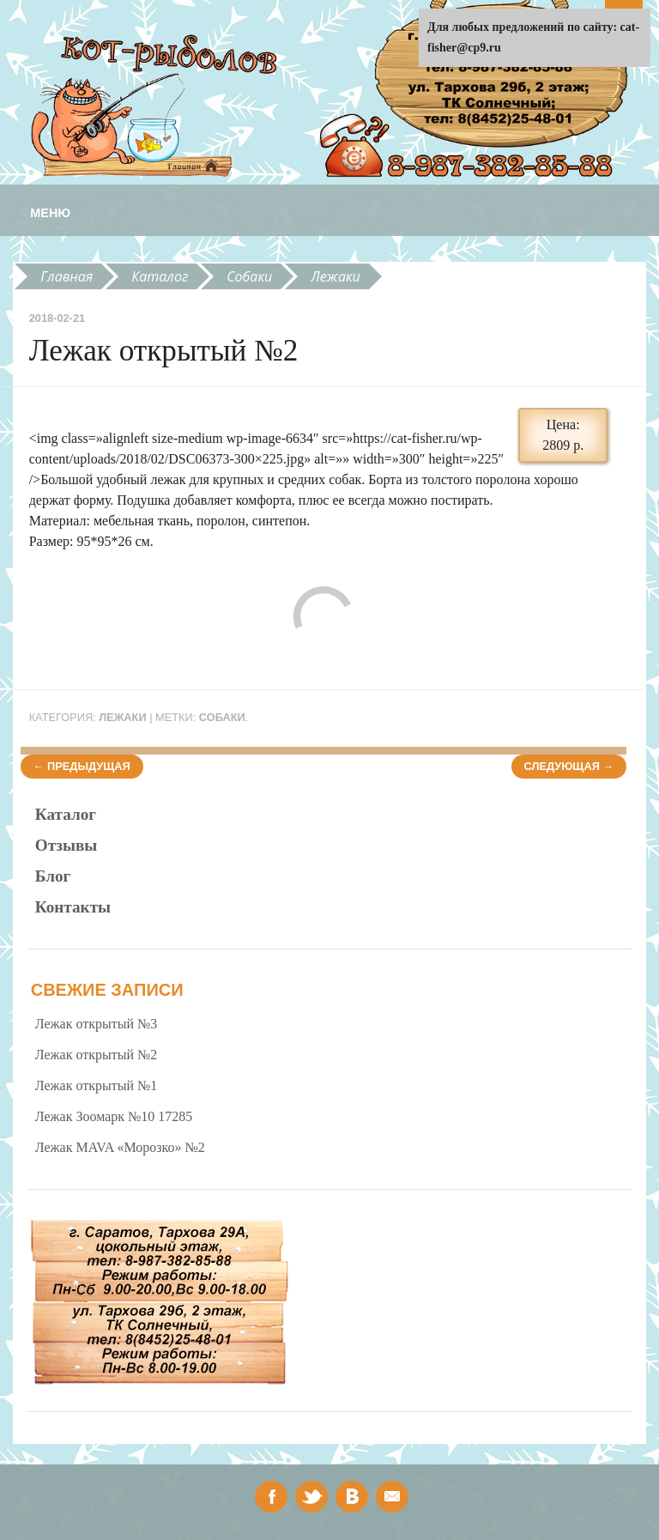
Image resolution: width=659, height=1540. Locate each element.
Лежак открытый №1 (96, 1085)
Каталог (159, 276)
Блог (53, 876)
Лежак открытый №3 (96, 1023)
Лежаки (335, 276)
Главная (66, 276)
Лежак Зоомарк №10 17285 (114, 1116)
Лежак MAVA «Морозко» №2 (120, 1147)
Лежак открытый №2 (96, 1054)
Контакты (73, 907)
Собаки (249, 276)
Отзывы (66, 845)
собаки (222, 717)
